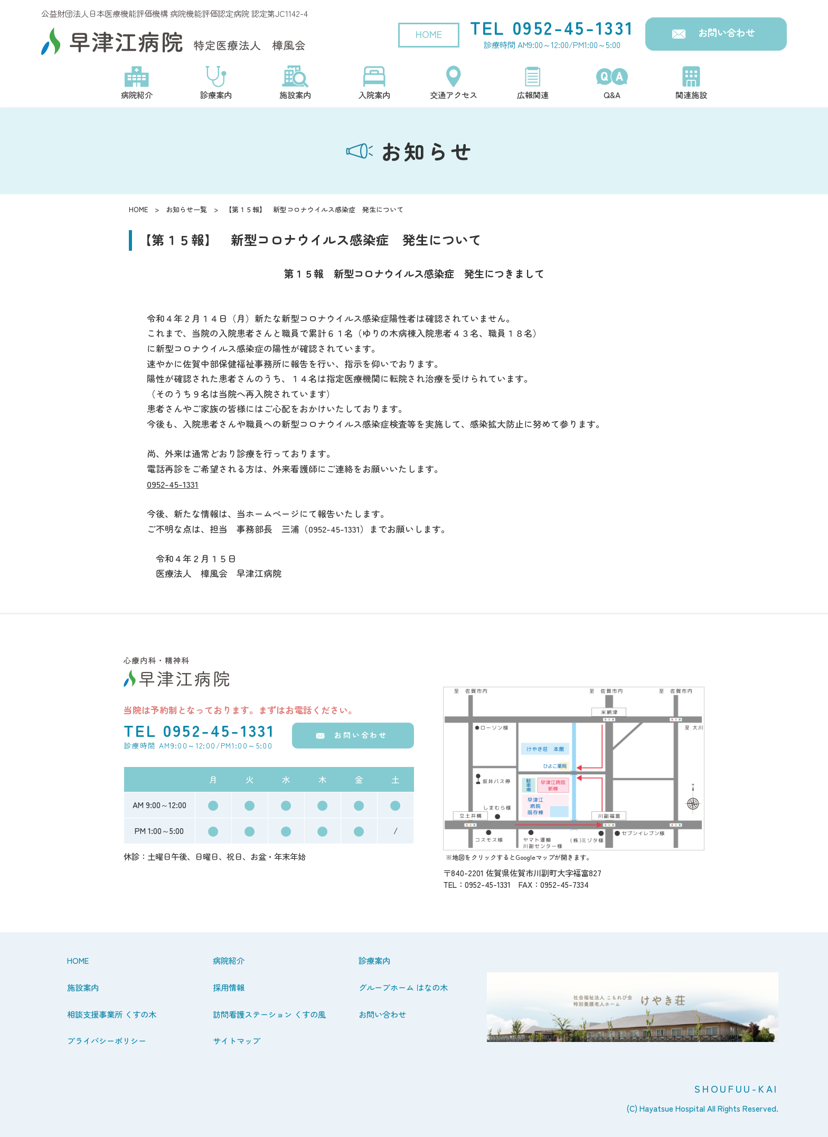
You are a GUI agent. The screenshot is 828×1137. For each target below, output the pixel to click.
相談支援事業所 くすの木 (111, 1014)
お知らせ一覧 (186, 209)
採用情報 (228, 987)
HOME (429, 34)
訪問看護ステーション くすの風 (269, 1014)
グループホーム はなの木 (403, 987)
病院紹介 (228, 960)
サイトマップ (236, 1040)
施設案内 (83, 987)
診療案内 (374, 960)
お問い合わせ (726, 32)
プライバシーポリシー (106, 1040)
